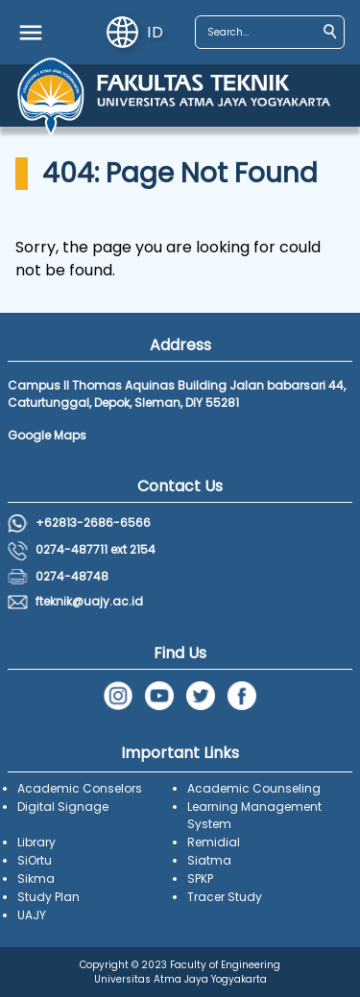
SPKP (200, 878)
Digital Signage (62, 806)
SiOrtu (34, 860)
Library (36, 842)
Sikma (36, 878)
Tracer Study (224, 897)
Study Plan (48, 897)
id (135, 32)
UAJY (31, 915)
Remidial (213, 842)
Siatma (209, 860)
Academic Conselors (79, 788)
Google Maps (47, 435)
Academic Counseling (254, 788)
